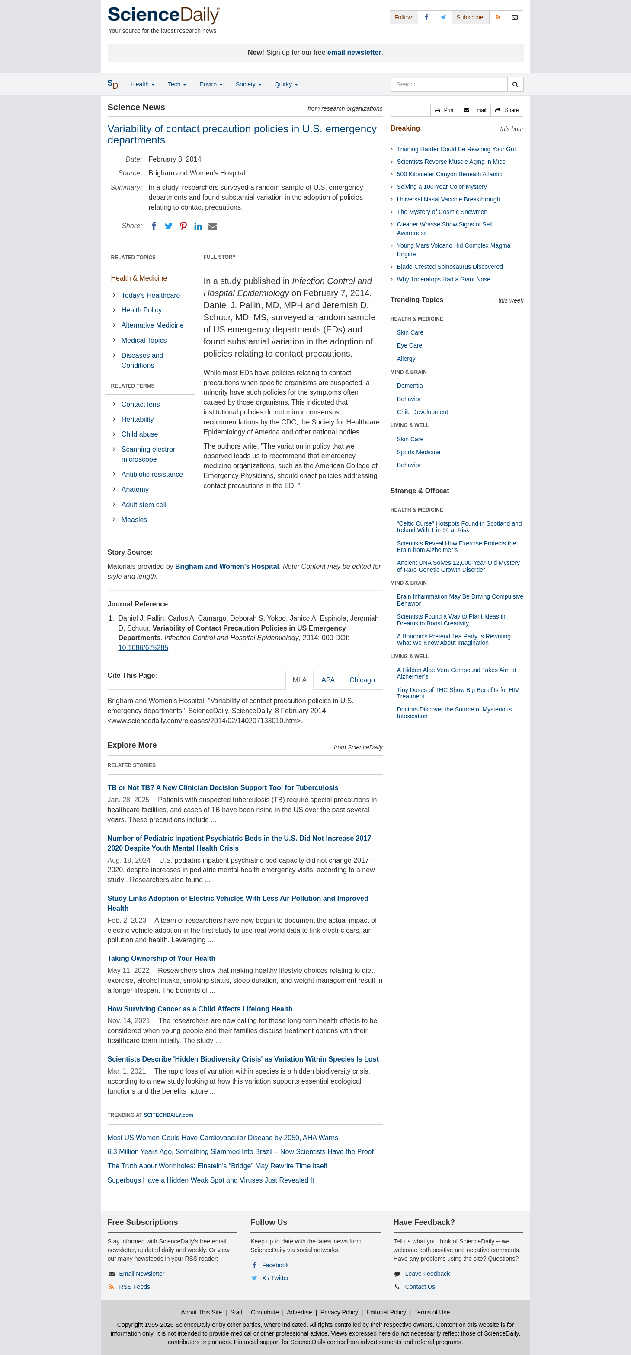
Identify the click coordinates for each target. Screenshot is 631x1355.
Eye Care (409, 345)
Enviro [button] (211, 84)
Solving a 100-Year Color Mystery (442, 186)
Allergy (406, 358)
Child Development (422, 411)
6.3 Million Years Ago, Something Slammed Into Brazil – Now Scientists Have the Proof (241, 1151)
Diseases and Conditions (142, 360)
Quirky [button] (286, 84)
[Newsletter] (514, 17)
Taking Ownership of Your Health (162, 958)
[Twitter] (168, 226)
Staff (236, 1312)
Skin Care (410, 332)
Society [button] (249, 84)
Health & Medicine (139, 278)
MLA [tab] (299, 680)
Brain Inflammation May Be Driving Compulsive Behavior (460, 599)
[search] (515, 84)
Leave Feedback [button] (427, 1273)
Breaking (405, 128)
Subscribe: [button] (470, 17)
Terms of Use (432, 1312)
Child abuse (140, 434)
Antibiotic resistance (152, 474)
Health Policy (142, 310)
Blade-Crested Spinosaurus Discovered (450, 266)
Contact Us (420, 1286)
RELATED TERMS (133, 386)
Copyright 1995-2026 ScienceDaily (164, 1324)
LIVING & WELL (410, 425)
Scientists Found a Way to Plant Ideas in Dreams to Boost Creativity (451, 619)
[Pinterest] (183, 226)
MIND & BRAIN (409, 372)
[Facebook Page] (426, 17)
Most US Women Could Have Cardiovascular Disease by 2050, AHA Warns (223, 1137)
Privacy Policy (339, 1312)
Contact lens (141, 404)
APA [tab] (328, 680)
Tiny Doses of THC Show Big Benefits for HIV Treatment (458, 693)
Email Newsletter (141, 1273)
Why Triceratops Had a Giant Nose (443, 279)
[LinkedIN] (198, 226)
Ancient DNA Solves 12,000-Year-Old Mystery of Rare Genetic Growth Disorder (458, 566)
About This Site (201, 1312)
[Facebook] (154, 226)
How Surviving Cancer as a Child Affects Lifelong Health (200, 1009)
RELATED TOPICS (133, 258)
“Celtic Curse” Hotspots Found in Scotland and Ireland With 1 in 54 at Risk (459, 526)
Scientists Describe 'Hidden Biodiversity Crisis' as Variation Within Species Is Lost (243, 1059)
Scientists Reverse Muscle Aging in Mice (451, 161)
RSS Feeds (134, 1286)
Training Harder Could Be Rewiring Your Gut (456, 149)
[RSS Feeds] (497, 17)
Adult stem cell (144, 504)
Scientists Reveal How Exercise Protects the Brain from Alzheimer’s (456, 546)
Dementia (410, 385)
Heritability (138, 419)
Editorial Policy (386, 1312)
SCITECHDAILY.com (168, 1115)
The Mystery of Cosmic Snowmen (442, 211)
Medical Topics (144, 340)
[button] (445, 110)
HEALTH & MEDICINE (417, 319)
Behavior (409, 398)
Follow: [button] (403, 17)
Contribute (265, 1312)
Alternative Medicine (153, 325)
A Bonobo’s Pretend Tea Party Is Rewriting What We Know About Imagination (454, 639)
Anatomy (135, 489)
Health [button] (143, 84)
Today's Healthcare (151, 295)
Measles (134, 519)
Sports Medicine (418, 452)
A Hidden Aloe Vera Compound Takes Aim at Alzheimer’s (456, 673)
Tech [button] (177, 84)
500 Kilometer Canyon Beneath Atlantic (450, 174)
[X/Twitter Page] (443, 17)
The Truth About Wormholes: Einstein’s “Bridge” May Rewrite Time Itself (217, 1166)
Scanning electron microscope (149, 454)
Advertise (299, 1312)
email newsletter (354, 52)
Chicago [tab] (362, 680)
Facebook (275, 1265)
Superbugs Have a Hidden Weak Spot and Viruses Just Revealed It (211, 1180)
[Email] (213, 226)
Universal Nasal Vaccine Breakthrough (448, 199)
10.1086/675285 (144, 647)
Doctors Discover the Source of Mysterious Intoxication (454, 712)
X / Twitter (275, 1278)
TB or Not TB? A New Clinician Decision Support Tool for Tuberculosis (223, 787)
